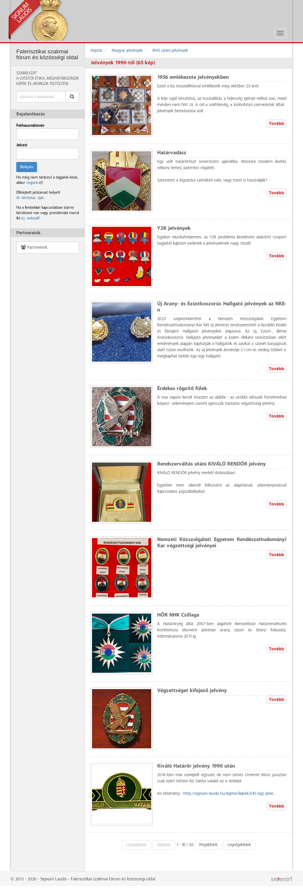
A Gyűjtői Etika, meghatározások (47, 78)
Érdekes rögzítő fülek (182, 388)
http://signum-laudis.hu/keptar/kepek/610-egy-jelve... (229, 793)
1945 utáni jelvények (170, 50)
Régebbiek (208, 845)
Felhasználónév (30, 125)
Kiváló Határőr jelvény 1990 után (196, 766)
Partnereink (33, 247)
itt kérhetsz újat (29, 197)
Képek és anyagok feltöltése (42, 83)
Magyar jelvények (127, 50)
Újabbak (164, 845)
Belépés (26, 167)
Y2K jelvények (174, 228)
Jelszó (21, 145)
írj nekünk (29, 218)
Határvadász (171, 152)
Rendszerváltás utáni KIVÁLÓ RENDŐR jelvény (211, 464)
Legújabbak (136, 845)
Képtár (96, 50)
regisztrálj (34, 182)
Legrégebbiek (239, 845)
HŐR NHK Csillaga (178, 615)
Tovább (276, 123)
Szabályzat (26, 73)
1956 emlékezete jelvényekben (193, 77)
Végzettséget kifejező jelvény (192, 690)
